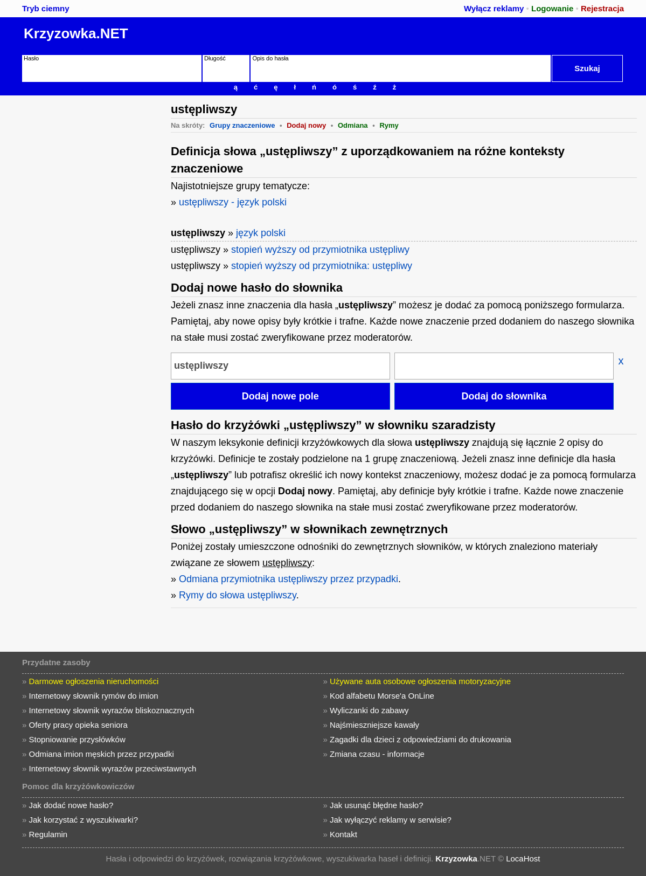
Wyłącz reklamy (494, 8)
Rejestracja (602, 8)
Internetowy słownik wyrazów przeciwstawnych (112, 768)
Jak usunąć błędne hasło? (376, 805)
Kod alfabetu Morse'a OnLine (382, 695)
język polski (261, 232)
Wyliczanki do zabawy (369, 710)
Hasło (31, 58)
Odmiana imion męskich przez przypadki (101, 753)
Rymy (388, 125)
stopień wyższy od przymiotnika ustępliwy (320, 249)
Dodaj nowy (306, 125)
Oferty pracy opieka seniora (78, 724)
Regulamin (48, 834)
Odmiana (353, 125)
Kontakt (343, 834)
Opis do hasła (270, 58)
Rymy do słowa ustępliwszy (237, 595)
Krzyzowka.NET (76, 33)
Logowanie (552, 8)
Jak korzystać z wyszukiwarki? (83, 819)
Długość (215, 58)
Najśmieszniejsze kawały (374, 724)
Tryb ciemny (46, 8)
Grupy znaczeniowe (242, 125)
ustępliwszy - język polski (233, 202)
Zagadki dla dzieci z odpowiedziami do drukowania (420, 739)
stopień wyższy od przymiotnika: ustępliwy (321, 265)
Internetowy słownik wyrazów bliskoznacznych (111, 710)
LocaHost (523, 858)
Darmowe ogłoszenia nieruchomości (93, 681)
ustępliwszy (198, 232)
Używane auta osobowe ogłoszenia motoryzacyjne (420, 681)
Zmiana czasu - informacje (377, 753)
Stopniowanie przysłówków (77, 739)
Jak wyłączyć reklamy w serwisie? (390, 819)
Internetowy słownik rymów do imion (93, 695)
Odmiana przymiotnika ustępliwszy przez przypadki (288, 579)
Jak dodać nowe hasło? (71, 805)
